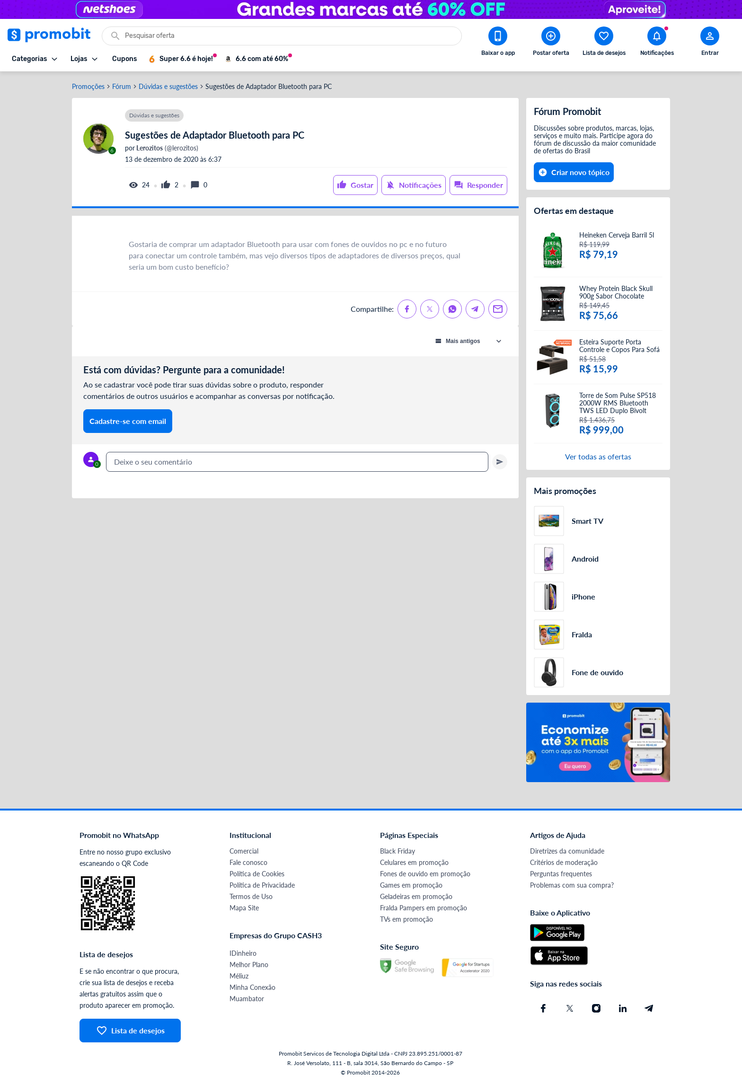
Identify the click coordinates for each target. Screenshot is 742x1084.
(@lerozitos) (166, 148)
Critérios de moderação (564, 862)
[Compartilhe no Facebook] (407, 309)
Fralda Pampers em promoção (423, 908)
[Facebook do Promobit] (543, 1008)
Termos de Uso (251, 896)
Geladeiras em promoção (416, 896)
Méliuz (239, 976)
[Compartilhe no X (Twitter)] (429, 309)
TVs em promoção (406, 919)
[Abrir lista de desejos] (603, 43)
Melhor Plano (249, 965)
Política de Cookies (257, 874)
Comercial (244, 851)
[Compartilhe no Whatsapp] (452, 309)
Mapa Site (244, 908)
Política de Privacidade (262, 885)
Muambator (247, 999)
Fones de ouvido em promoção (425, 874)
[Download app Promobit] (497, 43)
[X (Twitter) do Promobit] (569, 1008)
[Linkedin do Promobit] (623, 1008)
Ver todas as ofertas (598, 456)
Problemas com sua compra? (572, 885)
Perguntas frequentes (561, 874)
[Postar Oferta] (550, 43)
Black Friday (397, 851)
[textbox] (297, 461)
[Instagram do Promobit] (596, 1008)
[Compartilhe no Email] (497, 309)
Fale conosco (248, 862)
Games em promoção (411, 885)
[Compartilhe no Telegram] (475, 309)
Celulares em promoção (414, 862)
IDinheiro (243, 953)
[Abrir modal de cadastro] (709, 43)
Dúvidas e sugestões (168, 86)
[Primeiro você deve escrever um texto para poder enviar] (499, 461)
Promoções (88, 86)
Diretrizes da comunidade (567, 851)
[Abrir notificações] (656, 43)
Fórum (121, 86)
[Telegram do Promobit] (649, 1008)
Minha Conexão (252, 987)
